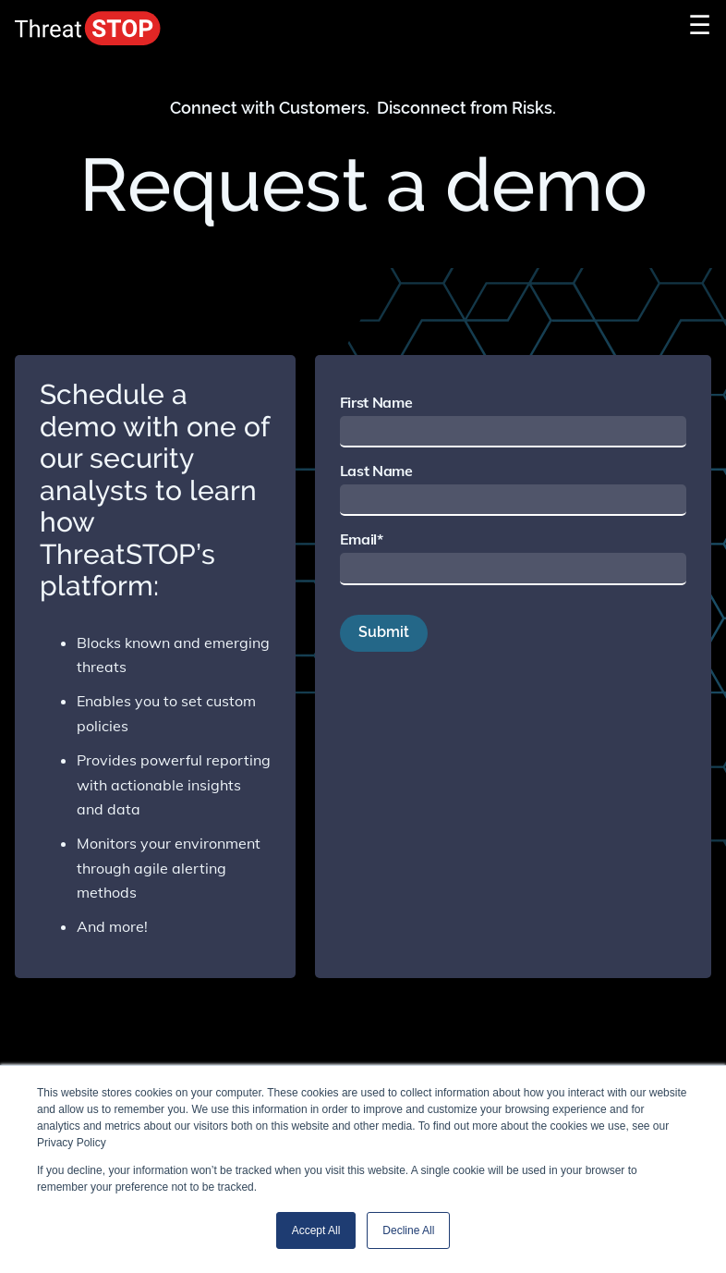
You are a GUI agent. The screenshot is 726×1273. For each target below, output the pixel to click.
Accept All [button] (316, 1230)
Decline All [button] (408, 1230)
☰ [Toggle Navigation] (699, 24)
